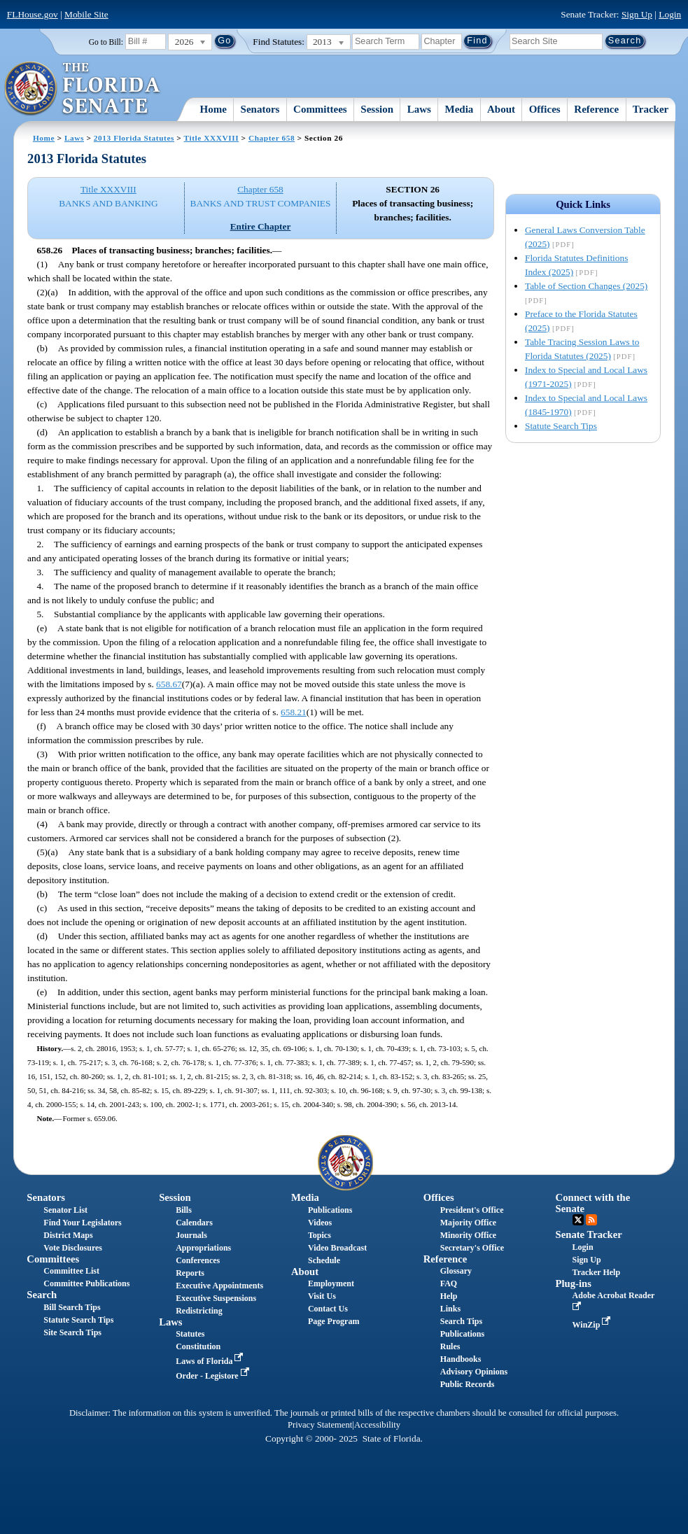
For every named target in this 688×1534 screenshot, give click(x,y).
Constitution (198, 1346)
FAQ (448, 1283)
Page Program (333, 1321)
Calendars (194, 1222)
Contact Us (328, 1309)
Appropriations (203, 1248)
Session (376, 109)
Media (459, 109)
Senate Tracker (589, 1234)
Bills (184, 1210)
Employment (331, 1283)
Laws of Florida (211, 1361)
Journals (191, 1235)
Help (449, 1296)
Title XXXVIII (211, 138)
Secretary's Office (472, 1248)
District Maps (67, 1235)
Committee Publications (86, 1283)
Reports (190, 1273)
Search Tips (461, 1321)
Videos (320, 1222)
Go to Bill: (106, 42)
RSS (591, 1219)
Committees (320, 109)
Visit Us (322, 1296)
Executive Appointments (219, 1285)
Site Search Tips (72, 1332)
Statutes (190, 1334)
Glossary (456, 1271)
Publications (330, 1210)
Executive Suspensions (216, 1298)
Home (213, 109)
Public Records (467, 1384)
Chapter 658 (271, 138)
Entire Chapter (260, 226)
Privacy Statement (320, 1425)
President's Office (472, 1210)
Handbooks (461, 1359)
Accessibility (377, 1425)
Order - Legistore (214, 1376)
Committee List (71, 1271)
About (501, 109)
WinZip (593, 1325)
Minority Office (468, 1235)
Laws (419, 109)
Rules (450, 1346)
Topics (319, 1235)
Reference (596, 109)
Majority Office (468, 1222)
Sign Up (637, 14)
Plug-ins (573, 1283)
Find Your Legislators (82, 1222)
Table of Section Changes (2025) (586, 286)
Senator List (65, 1210)
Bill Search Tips (71, 1307)
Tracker (650, 109)
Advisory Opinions (473, 1372)
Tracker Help (597, 1272)
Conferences (198, 1260)
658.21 (294, 712)
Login (670, 14)
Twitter (578, 1219)
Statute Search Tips (561, 426)
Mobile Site (86, 14)
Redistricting (199, 1311)
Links (450, 1309)
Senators (260, 109)
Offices (545, 109)
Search (42, 1294)
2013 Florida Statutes (134, 138)
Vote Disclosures (72, 1248)
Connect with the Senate (593, 1202)
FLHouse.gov (32, 14)
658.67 (169, 684)
